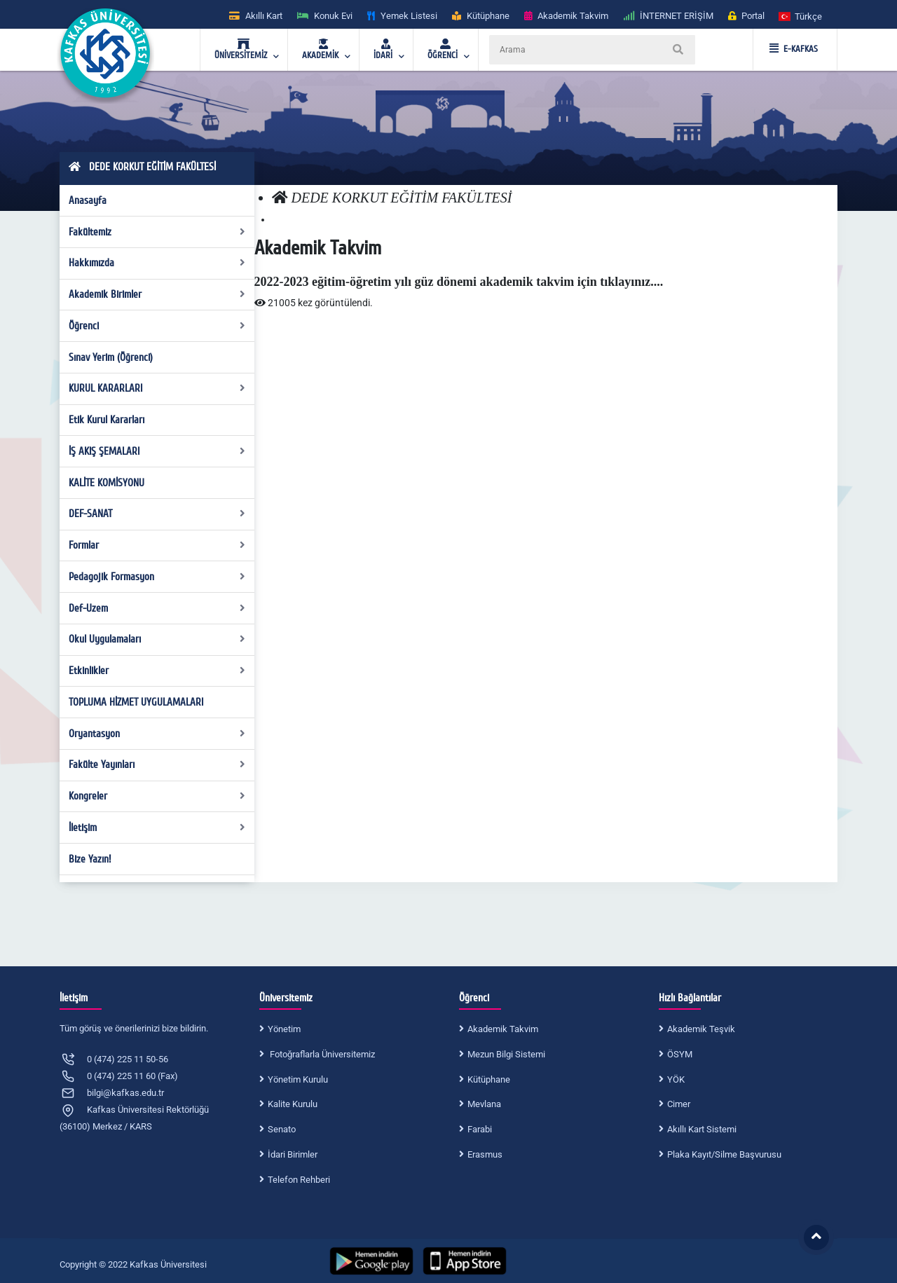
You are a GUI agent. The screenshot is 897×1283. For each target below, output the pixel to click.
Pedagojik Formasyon (157, 576)
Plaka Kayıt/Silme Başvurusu (724, 1154)
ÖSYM (679, 1054)
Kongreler (157, 796)
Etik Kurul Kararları (106, 419)
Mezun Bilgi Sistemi (506, 1054)
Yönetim (284, 1029)
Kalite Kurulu (292, 1104)
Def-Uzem (157, 608)
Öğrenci (157, 326)
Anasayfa (88, 200)
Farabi (479, 1129)
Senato (282, 1129)
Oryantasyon (157, 733)
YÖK (676, 1079)
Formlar (157, 545)
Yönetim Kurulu (298, 1079)
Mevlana (484, 1104)
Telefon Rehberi (299, 1179)
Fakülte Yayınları (157, 764)
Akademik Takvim (502, 1029)
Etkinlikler (157, 670)
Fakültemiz (157, 232)
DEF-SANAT (157, 513)
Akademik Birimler (157, 294)
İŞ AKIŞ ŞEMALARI (157, 451)
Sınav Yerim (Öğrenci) (111, 357)
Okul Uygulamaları (157, 639)
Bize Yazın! (90, 859)
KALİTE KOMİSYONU (106, 482)
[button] (801, 15)
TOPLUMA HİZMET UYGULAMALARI (136, 702)
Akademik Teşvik (701, 1029)
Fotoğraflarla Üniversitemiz (321, 1054)
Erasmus (484, 1154)
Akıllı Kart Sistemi (702, 1129)
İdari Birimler (292, 1154)
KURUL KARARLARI (157, 388)
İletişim (157, 827)
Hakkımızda (157, 262)
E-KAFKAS (793, 49)
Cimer (678, 1104)
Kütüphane (488, 1079)
